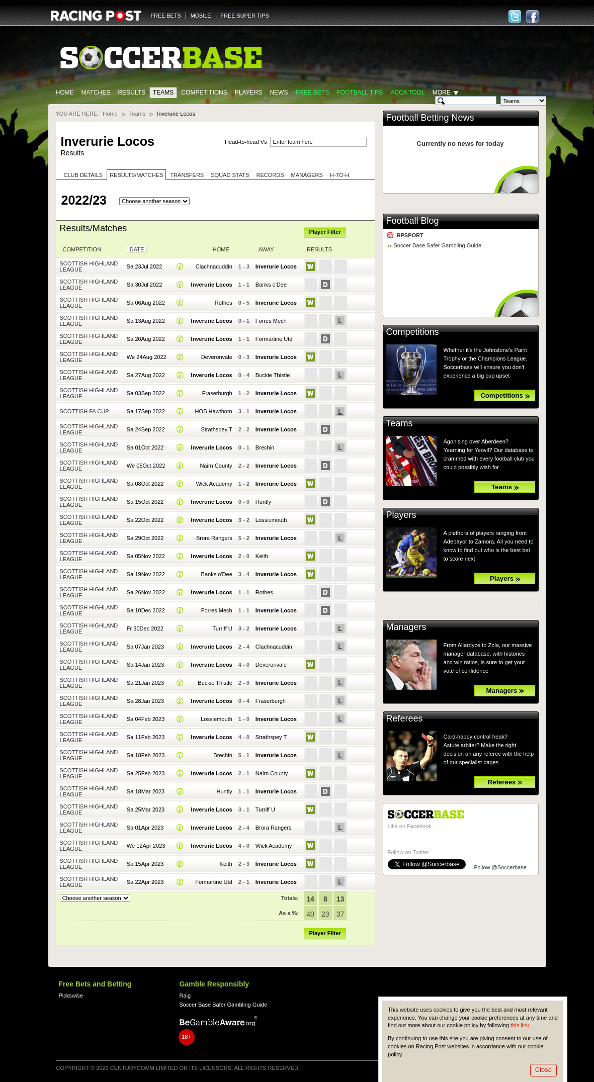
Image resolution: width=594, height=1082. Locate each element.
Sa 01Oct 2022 (145, 447)
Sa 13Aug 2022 (146, 321)
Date (137, 249)
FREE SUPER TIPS (245, 16)
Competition (82, 249)
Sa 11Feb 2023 (145, 737)
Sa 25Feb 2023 (145, 773)
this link (520, 1025)
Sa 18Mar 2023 (145, 791)
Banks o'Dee (271, 285)
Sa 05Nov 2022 (146, 556)
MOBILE (201, 16)
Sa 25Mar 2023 (145, 809)
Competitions (204, 92)
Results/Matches (136, 175)
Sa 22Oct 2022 (145, 520)
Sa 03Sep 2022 (146, 393)
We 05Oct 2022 (146, 466)
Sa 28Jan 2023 (145, 701)
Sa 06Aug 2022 (146, 303)
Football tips (359, 92)
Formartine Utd (274, 339)
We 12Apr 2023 (146, 846)
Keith (262, 556)
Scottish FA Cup (84, 411)
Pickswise (71, 996)
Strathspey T (216, 429)
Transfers (187, 175)
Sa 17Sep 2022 (146, 411)
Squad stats (230, 175)
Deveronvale (216, 357)
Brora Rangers (214, 538)
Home (65, 92)
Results (131, 92)
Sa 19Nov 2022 (146, 574)
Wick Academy (214, 484)
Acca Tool (407, 92)
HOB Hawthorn (213, 411)
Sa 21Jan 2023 (145, 683)
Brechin (265, 447)
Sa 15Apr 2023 (145, 864)
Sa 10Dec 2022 (146, 610)
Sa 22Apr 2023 (145, 882)
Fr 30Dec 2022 (145, 628)
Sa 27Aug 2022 (146, 375)
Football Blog (412, 221)
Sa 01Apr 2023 (145, 828)
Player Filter (325, 232)
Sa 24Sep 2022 (146, 429)
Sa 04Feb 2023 (145, 719)
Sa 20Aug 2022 (146, 339)
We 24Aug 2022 (146, 357)
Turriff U (222, 628)
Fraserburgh (217, 393)
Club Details (83, 175)
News (279, 92)
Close (543, 1069)
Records (270, 175)
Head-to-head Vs (246, 142)
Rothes (223, 303)
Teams (163, 92)
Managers (307, 175)
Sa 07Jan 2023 (145, 647)
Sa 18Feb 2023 (145, 755)
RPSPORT (410, 235)
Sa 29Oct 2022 (145, 538)
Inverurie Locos (276, 266)
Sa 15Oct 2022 (145, 502)
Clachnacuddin (214, 266)
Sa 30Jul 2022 (144, 285)
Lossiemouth (271, 520)
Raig (185, 996)
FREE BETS (166, 16)
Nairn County (216, 466)
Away (266, 249)
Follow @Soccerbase (500, 867)
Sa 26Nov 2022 (146, 592)
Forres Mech (271, 321)
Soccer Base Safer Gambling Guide (438, 245)
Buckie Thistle (273, 375)
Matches (96, 92)
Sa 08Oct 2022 (145, 484)
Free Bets (312, 92)
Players (249, 92)
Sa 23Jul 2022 (144, 266)
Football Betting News (430, 118)
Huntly (263, 502)
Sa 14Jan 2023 (145, 665)
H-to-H (339, 175)
